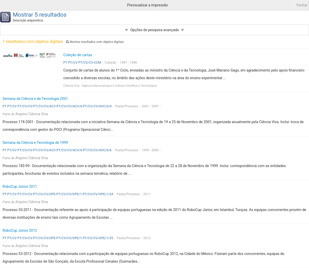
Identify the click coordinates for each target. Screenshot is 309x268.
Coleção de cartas (77, 55)
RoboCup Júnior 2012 (20, 230)
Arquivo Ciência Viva (31, 114)
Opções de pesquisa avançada (154, 30)
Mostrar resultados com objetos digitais (95, 42)
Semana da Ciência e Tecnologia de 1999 (35, 143)
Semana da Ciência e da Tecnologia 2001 (35, 99)
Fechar (302, 5)
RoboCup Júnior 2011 (20, 186)
